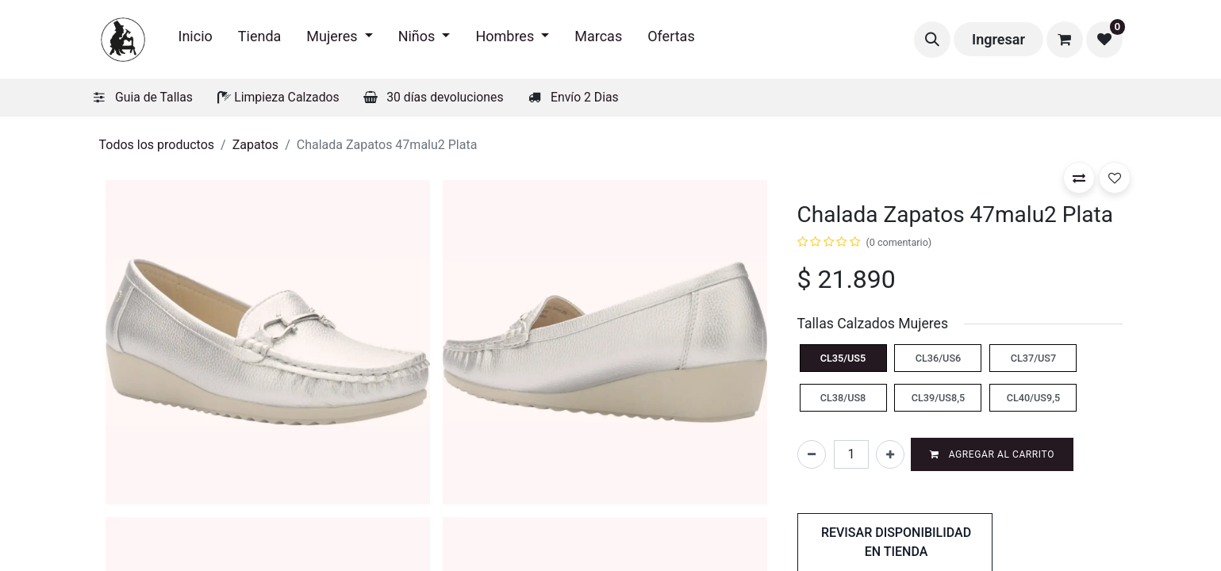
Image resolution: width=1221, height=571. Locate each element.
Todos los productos (157, 144)
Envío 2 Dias (585, 97)
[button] (932, 39)
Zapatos (255, 144)
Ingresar (998, 39)
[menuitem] (196, 39)
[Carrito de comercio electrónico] (1064, 39)
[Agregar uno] (890, 454)
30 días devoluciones (444, 97)
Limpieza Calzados (286, 97)
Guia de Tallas (154, 97)
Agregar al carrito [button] (992, 454)
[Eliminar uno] (811, 454)
